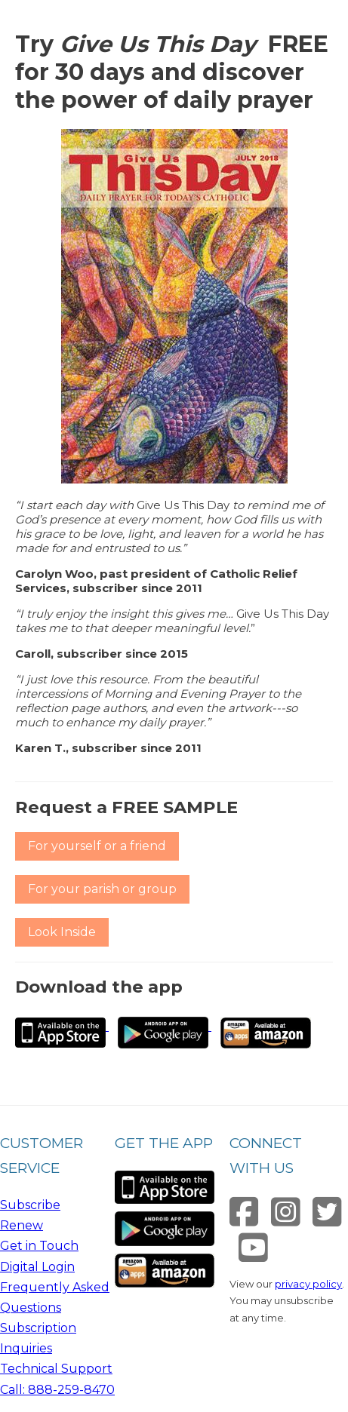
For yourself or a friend (97, 846)
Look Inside (62, 932)
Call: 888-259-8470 (57, 1390)
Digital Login (37, 1267)
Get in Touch (39, 1246)
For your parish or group (102, 889)
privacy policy (308, 1284)
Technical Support (56, 1368)
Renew (21, 1225)
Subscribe (30, 1205)
